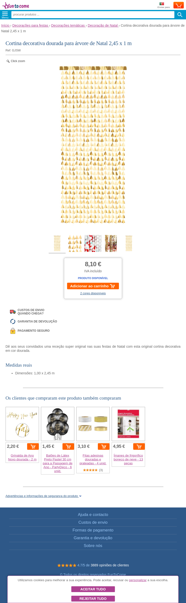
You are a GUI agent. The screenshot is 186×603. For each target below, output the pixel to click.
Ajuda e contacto (93, 514)
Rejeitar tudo (93, 599)
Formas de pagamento (93, 530)
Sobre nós (93, 545)
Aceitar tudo (93, 589)
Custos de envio (93, 522)
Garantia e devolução (93, 538)
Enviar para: (163, 5)
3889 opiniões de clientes (110, 565)
